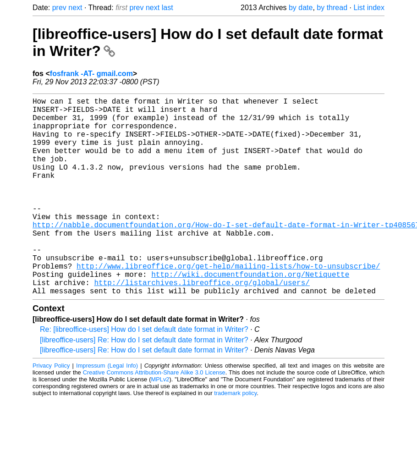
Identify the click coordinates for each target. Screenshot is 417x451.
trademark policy (235, 437)
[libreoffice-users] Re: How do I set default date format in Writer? (144, 384)
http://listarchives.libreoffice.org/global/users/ (201, 324)
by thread (332, 7)
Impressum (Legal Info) (107, 409)
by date (301, 7)
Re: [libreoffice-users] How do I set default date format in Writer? (144, 373)
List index (368, 7)
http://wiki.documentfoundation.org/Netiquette (250, 314)
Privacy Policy (51, 409)
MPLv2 (160, 423)
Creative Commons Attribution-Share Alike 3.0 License (154, 416)
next (75, 7)
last (167, 7)
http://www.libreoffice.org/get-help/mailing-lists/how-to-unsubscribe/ (228, 304)
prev (59, 7)
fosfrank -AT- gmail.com (91, 73)
